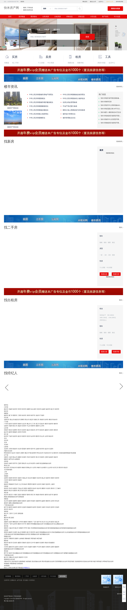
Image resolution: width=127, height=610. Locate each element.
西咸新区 (52, 542)
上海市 (6, 474)
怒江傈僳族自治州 (33, 534)
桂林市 (15, 507)
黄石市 (11, 494)
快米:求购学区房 (106, 101)
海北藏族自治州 (18, 553)
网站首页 (85, 1)
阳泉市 (15, 449)
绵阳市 (30, 522)
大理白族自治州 (9, 534)
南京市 (6, 409)
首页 (10, 17)
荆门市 (33, 494)
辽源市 (20, 463)
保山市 (20, 532)
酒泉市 (43, 547)
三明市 (20, 415)
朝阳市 (6, 459)
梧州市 (20, 507)
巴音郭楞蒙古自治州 (61, 561)
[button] (3, 34)
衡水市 (55, 419)
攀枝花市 (16, 522)
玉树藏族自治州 (58, 553)
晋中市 (33, 449)
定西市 (53, 547)
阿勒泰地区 (13, 563)
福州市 (6, 415)
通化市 (24, 463)
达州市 (15, 524)
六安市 (6, 480)
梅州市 (56, 423)
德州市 (11, 432)
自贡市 (11, 522)
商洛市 (47, 542)
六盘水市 (11, 528)
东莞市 (24, 426)
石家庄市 (7, 419)
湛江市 (38, 423)
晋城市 (24, 449)
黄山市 (43, 478)
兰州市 (6, 547)
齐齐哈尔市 (13, 467)
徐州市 (15, 409)
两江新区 (11, 517)
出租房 (35, 576)
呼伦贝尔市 (40, 453)
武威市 (30, 547)
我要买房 (116, 274)
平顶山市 (20, 488)
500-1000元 (110, 315)
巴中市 (24, 524)
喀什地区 (93, 561)
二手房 (27, 576)
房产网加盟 (19, 567)
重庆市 (6, 517)
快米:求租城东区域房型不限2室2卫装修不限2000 (111, 116)
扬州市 (48, 409)
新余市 (25, 484)
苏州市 (24, 409)
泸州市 (21, 522)
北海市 (24, 507)
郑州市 (6, 488)
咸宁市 (51, 494)
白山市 (29, 463)
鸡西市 (19, 467)
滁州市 (48, 478)
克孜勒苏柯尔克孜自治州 (82, 561)
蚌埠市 (15, 478)
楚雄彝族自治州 (45, 532)
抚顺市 (20, 457)
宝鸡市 (15, 542)
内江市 (43, 522)
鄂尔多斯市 (32, 453)
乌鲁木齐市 (7, 561)
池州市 (15, 480)
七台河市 (50, 467)
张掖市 (34, 547)
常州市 (20, 409)
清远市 (20, 426)
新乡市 (34, 488)
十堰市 (15, 494)
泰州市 (57, 409)
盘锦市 (51, 457)
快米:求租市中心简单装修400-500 (111, 105)
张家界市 (38, 501)
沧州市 (46, 419)
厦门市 (11, 415)
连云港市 (34, 409)
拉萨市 (6, 538)
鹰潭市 (30, 484)
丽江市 (29, 532)
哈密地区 (28, 561)
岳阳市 (29, 501)
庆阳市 (48, 547)
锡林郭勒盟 (66, 453)
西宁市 (6, 553)
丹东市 (29, 457)
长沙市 (6, 501)
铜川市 (11, 542)
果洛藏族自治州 (48, 553)
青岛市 (11, 430)
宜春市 (43, 484)
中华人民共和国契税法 (37, 98)
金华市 (33, 436)
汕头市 (24, 423)
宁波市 (11, 436)
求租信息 (81, 17)
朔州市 (29, 449)
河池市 (57, 507)
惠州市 (51, 423)
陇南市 (57, 547)
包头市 (13, 453)
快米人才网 (7, 567)
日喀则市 (11, 538)
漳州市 (29, 415)
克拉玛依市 (14, 561)
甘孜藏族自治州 (49, 524)
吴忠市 (16, 557)
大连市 (11, 457)
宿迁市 (6, 411)
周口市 (20, 490)
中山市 (29, 426)
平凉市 (39, 547)
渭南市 (24, 542)
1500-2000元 (112, 317)
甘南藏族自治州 (19, 549)
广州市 (6, 423)
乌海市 (18, 453)
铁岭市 (56, 457)
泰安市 (42, 430)
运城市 (38, 449)
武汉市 (6, 494)
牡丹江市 (56, 467)
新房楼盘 (22, 17)
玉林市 (43, 507)
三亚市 (11, 513)
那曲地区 (27, 538)
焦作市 (39, 488)
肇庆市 (47, 423)
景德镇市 (11, 484)
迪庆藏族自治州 (45, 534)
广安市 (11, 524)
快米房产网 (11, 7)
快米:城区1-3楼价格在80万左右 (111, 112)
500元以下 (103, 315)
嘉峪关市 (11, 547)
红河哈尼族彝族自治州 (57, 532)
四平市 (15, 463)
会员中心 (101, 1)
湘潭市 (15, 501)
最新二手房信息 (28, 7)
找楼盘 (6, 63)
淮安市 (39, 409)
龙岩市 (38, 415)
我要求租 (80, 63)
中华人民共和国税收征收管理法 (74, 94)
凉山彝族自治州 (59, 524)
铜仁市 (30, 528)
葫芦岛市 (11, 459)
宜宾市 (6, 524)
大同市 (11, 449)
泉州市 (24, 415)
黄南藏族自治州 (28, 553)
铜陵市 (34, 478)
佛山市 (29, 423)
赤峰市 (22, 453)
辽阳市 (47, 457)
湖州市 (24, 436)
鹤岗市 (24, 467)
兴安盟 (61, 453)
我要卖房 (104, 274)
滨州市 (20, 432)
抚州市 (48, 484)
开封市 (11, 488)
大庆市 (34, 467)
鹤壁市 (30, 488)
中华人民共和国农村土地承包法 (74, 98)
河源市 (11, 426)
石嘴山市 (11, 557)
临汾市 (47, 449)
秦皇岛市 (17, 419)
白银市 (21, 547)
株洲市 (11, 501)
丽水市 (51, 436)
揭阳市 (38, 426)
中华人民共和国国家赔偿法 (38, 106)
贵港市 (39, 507)
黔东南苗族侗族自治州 (55, 528)
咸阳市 (20, 542)
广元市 (34, 522)
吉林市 (11, 463)
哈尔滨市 (7, 467)
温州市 (15, 436)
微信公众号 (93, 1)
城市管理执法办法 (69, 118)
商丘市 (11, 490)
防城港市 (29, 507)
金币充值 (19, 580)
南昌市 (6, 484)
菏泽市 (24, 432)
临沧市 (38, 532)
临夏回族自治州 (9, 549)
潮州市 (33, 426)
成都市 (6, 522)
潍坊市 (33, 430)
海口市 (6, 513)
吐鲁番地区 (22, 561)
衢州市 (38, 436)
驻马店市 (25, 490)
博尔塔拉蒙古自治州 (48, 561)
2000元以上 (103, 320)
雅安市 (20, 524)
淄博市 (15, 430)
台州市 (47, 436)
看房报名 (34, 17)
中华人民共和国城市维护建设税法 (41, 102)
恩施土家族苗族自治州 (11, 497)
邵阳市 (24, 501)
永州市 (53, 501)
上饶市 (53, 484)
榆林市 (38, 542)
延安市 (29, 542)
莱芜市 (56, 430)
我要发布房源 (115, 8)
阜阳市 (53, 478)
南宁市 (6, 507)
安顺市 (21, 528)
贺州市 (53, 507)
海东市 (11, 553)
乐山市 (48, 522)
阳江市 (15, 426)
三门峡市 (58, 488)
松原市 (33, 463)
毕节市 (25, 528)
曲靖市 (11, 532)
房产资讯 (105, 17)
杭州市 (6, 436)
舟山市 (42, 436)
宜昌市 (20, 494)
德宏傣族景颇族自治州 (21, 534)
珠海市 (20, 423)
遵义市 (16, 528)
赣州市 (34, 484)
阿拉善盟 (73, 453)
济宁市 (38, 430)
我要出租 (71, 63)
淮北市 (30, 478)
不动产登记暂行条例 (70, 106)
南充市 (53, 522)
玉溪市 (15, 532)
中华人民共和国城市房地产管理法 (41, 94)
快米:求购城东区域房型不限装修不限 (111, 123)
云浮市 (42, 426)
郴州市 (48, 501)
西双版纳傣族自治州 (83, 532)
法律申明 (7, 580)
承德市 (42, 419)
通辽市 (27, 453)
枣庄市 (20, 430)
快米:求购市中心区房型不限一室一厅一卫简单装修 (111, 119)
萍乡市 (16, 484)
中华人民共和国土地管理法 (38, 114)
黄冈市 (47, 494)
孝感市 (38, 494)
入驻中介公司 (109, 1)
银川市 (6, 557)
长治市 (20, 449)
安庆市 (39, 478)
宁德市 (42, 415)
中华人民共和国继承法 (37, 118)
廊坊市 (51, 419)
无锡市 (11, 409)
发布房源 (62, 576)
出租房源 (58, 17)
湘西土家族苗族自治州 (15, 503)
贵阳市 (6, 528)
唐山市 (12, 419)
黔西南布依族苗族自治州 (40, 528)
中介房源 (51, 63)
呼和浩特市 (7, 453)
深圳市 (15, 423)
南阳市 (6, 490)
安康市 (42, 542)
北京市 (6, 440)
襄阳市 (24, 494)
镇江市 (53, 409)
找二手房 (15, 63)
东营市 (24, 430)
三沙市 (15, 513)
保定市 (31, 419)
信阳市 (15, 490)
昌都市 (16, 538)
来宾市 (6, 509)
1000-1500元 (103, 317)
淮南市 (20, 478)
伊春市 (39, 467)
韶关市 (11, 423)
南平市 (33, 415)
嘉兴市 (20, 436)
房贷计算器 (101, 63)
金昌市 (16, 547)
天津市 (6, 444)
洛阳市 (15, 488)
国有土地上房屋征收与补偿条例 (74, 110)
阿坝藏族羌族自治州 (37, 524)
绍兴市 (29, 436)
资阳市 (29, 524)
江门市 (33, 423)
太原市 (6, 449)
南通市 (29, 409)
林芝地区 (39, 538)
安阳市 (25, 488)
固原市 (21, 557)
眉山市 (57, 522)
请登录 (22, 1)
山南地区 (22, 538)
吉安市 (39, 484)
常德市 (33, 501)
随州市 (56, 494)
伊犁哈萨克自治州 (107, 561)
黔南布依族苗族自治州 (69, 528)
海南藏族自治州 (38, 553)
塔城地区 (7, 563)
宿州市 (57, 478)
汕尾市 (6, 426)
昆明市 (6, 532)
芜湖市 (11, 478)
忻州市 (42, 449)
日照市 (51, 430)
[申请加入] (26, 567)
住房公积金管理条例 (70, 102)
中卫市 (25, 557)
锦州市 (33, 457)
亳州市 (11, 480)
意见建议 (26, 580)
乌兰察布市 (54, 453)
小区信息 (93, 17)
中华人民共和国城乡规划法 (38, 110)
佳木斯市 (44, 467)
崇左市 (11, 509)
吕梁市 (51, 449)
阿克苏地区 (71, 561)
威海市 (47, 430)
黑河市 (61, 467)
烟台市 (29, 430)
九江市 (21, 484)
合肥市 (6, 478)
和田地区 (99, 561)
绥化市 (65, 467)
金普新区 (17, 459)
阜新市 (42, 457)
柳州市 (11, 507)
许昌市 (48, 488)
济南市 (6, 430)
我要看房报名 (110, 153)
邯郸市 (22, 419)
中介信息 (117, 17)
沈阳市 (6, 457)
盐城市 (43, 409)
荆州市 (42, 494)
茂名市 (42, 423)
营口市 (38, 457)
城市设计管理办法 (69, 114)
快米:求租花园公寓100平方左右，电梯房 (111, 108)
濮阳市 (43, 488)
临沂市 (6, 432)
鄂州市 (29, 494)
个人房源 (41, 63)
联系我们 (32, 580)
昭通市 (24, 532)
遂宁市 (39, 522)
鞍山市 (15, 457)
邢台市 (27, 419)
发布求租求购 (119, 1)
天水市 (25, 547)
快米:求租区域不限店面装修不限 (111, 98)
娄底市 (6, 503)
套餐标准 (13, 580)
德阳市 (25, 522)
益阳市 (43, 501)
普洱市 (33, 532)
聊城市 (15, 432)
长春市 (6, 463)
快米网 (13, 567)
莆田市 (15, 415)
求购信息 (69, 17)
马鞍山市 (25, 478)
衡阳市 (20, 501)
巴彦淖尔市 (47, 453)
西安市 (6, 542)
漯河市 (53, 488)
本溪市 (24, 457)
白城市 (38, 463)
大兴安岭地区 (8, 469)
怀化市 (57, 501)
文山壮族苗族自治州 (70, 532)
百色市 (48, 507)
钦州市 (34, 507)
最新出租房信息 (28, 10)
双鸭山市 (29, 467)
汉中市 (33, 542)
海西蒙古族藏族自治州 (70, 553)
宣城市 (20, 480)
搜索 (87, 37)
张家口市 (36, 419)
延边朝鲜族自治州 (45, 463)
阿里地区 (33, 538)
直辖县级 (31, 490)
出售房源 (46, 17)
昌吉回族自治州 (36, 561)
